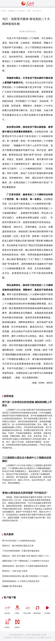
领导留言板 (37, 609)
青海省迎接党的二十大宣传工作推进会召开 (20, 581)
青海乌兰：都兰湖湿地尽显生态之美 (18, 546)
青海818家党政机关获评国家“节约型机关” (25, 492)
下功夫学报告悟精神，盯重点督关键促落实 (20, 551)
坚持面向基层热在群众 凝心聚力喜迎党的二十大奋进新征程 (28, 576)
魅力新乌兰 (37, 11)
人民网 (3, 11)
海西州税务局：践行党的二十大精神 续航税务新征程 (25, 566)
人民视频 (47, 609)
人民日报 (7, 609)
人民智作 (17, 623)
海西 (29, 11)
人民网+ (17, 609)
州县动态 (21, 11)
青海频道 (11, 11)
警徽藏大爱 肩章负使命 (12, 586)
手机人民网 (27, 609)
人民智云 (7, 623)
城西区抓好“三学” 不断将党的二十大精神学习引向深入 (25, 561)
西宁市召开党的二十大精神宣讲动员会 (19, 541)
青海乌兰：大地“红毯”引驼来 (14, 571)
